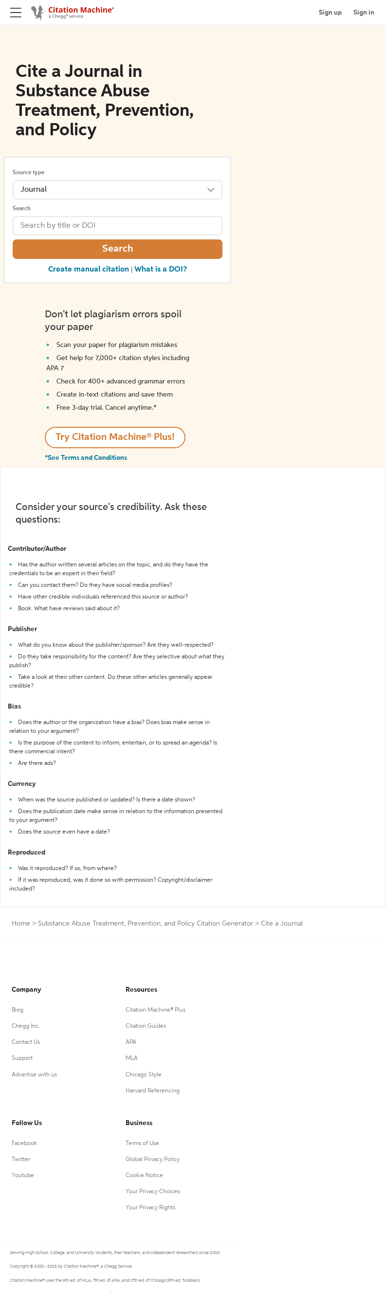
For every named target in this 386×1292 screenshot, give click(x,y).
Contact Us (26, 1042)
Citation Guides (146, 1026)
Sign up (330, 12)
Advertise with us (34, 1075)
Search (22, 209)
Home (21, 923)
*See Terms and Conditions (86, 458)
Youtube (23, 1176)
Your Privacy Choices (153, 1192)
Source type (28, 173)
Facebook (24, 1143)
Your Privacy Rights (150, 1208)
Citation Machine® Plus (155, 1010)
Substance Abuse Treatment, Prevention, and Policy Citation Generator (145, 923)
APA (131, 1042)
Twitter (21, 1160)
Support (22, 1058)
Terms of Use (142, 1143)
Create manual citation (88, 269)
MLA (132, 1058)
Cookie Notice (144, 1176)
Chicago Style (144, 1075)
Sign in (363, 12)
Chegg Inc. (26, 1026)
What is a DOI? (160, 269)
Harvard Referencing (153, 1091)
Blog (17, 1010)
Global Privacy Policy (153, 1160)
